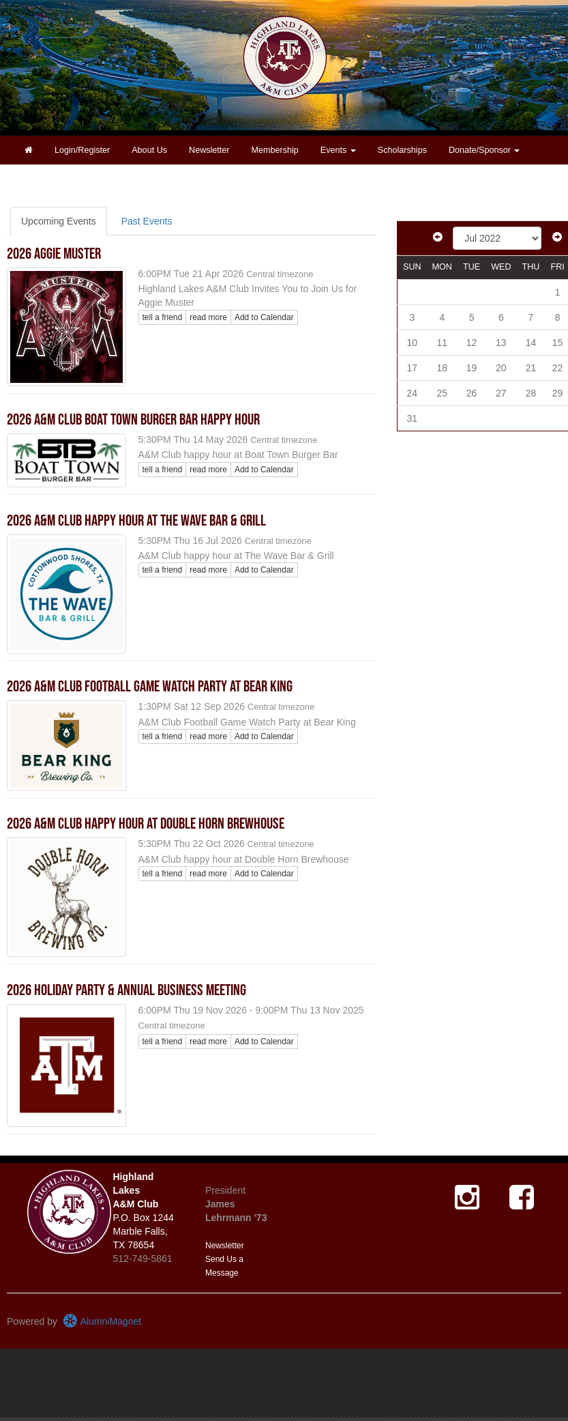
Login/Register (82, 150)
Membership (275, 150)
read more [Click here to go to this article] (208, 317)
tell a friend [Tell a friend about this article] (163, 317)
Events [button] (338, 150)
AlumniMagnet (102, 1321)
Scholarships (402, 150)
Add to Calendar (264, 317)
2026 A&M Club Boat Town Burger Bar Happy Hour (133, 419)
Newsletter (209, 150)
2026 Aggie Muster (54, 253)
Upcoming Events (58, 221)
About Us (149, 150)
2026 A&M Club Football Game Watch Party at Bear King (150, 686)
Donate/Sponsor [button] (484, 150)
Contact (39, 179)
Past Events (147, 221)
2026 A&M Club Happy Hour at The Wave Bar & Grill (136, 520)
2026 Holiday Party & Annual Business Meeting (126, 990)
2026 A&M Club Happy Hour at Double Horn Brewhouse (145, 823)
